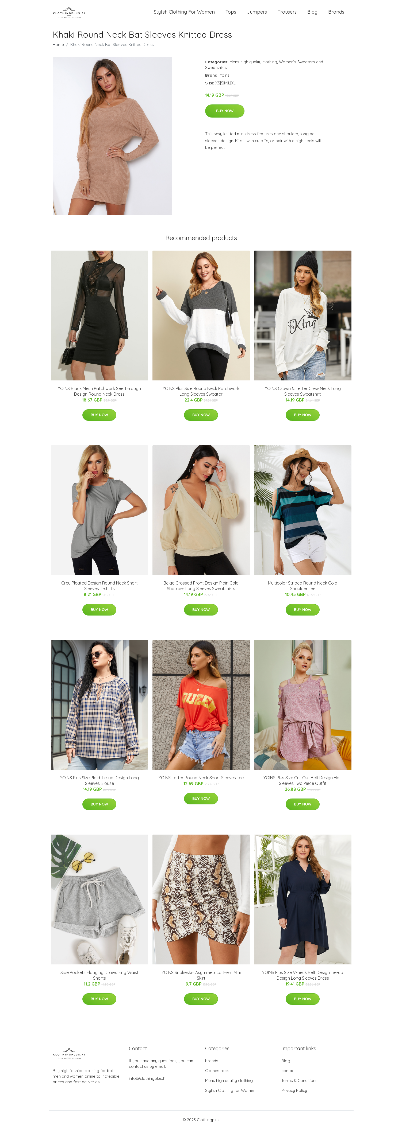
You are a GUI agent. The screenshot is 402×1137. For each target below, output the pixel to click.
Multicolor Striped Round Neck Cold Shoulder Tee (302, 593)
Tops (230, 16)
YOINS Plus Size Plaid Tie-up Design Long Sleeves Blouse (99, 788)
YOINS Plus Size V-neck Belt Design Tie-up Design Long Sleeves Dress (302, 983)
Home (58, 52)
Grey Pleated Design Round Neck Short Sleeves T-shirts (99, 593)
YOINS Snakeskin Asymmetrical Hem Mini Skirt (201, 983)
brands (211, 1068)
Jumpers (257, 16)
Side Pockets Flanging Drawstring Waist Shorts (99, 983)
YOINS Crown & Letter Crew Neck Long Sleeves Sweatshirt (303, 399)
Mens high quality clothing (253, 69)
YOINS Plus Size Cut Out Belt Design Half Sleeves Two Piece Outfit (302, 788)
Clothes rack (217, 1078)
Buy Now (224, 118)
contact (288, 1078)
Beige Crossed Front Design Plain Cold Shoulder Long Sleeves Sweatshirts (201, 593)
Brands (336, 16)
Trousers (287, 16)
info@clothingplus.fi (147, 1086)
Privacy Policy (294, 1098)
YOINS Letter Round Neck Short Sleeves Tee (201, 785)
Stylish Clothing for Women (230, 1098)
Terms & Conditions (299, 1088)
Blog (312, 16)
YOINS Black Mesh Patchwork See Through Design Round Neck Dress (99, 399)
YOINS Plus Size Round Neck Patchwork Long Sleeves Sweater (201, 399)
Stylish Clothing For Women (184, 16)
